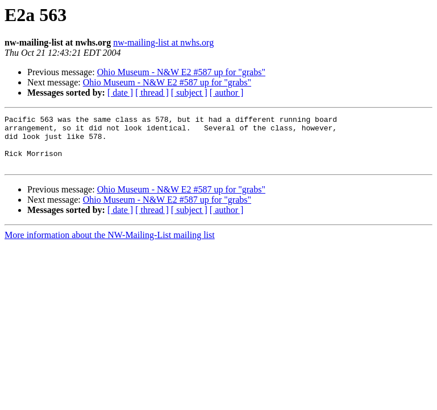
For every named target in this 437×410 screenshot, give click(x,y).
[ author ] (227, 92)
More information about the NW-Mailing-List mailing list (110, 245)
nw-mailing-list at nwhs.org (163, 42)
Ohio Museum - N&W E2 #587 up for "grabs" (181, 72)
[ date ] (120, 92)
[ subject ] (189, 92)
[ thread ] (152, 92)
